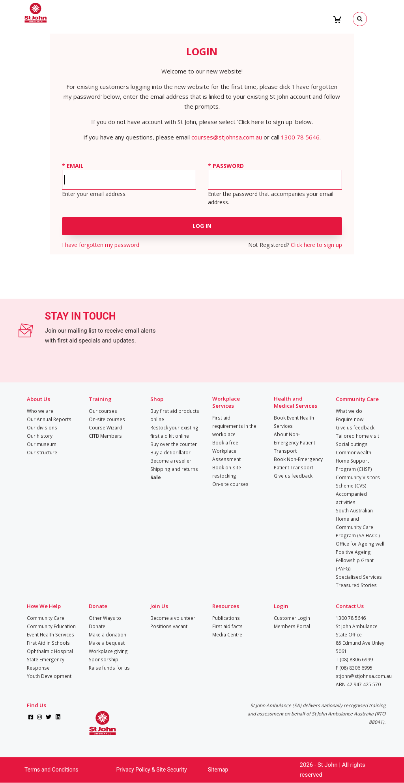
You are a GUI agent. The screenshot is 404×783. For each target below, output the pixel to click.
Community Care (357, 399)
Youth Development (49, 676)
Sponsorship (103, 659)
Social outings (352, 444)
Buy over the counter (173, 444)
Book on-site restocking (226, 471)
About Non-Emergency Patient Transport (294, 442)
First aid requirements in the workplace (234, 425)
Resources (225, 606)
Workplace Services (226, 402)
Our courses (103, 411)
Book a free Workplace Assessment (226, 450)
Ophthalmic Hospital (50, 651)
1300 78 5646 (300, 137)
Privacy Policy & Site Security (151, 769)
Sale (155, 477)
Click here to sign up (316, 244)
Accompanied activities (351, 498)
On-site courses (107, 419)
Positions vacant (168, 626)
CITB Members (105, 436)
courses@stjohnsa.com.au (226, 137)
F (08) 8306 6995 (354, 667)
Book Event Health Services (294, 421)
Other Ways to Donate (105, 622)
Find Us (36, 705)
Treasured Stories (356, 585)
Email (75, 165)
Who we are (40, 411)
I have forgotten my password (100, 244)
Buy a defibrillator (170, 452)
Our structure (42, 452)
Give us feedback (293, 475)
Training (100, 399)
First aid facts (227, 626)
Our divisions (42, 427)
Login (281, 606)
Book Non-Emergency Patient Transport (298, 463)
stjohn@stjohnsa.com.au (364, 676)
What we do (349, 411)
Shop (156, 399)
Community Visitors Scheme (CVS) (358, 481)
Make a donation (107, 634)
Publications (226, 618)
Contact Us (350, 606)
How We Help (44, 606)
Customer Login (292, 618)
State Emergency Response (45, 663)
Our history (39, 436)
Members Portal (292, 626)
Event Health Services (50, 634)
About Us (38, 399)
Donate (98, 606)
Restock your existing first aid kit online (174, 431)
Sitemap (218, 769)
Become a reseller (170, 460)
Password (228, 165)
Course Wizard (105, 427)
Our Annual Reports (49, 419)
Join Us (159, 606)
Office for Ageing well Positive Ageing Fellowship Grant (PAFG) (360, 556)
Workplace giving (108, 651)
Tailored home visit (357, 436)
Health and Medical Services (295, 402)
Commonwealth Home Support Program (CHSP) (354, 460)
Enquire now (349, 419)
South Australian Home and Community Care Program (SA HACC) (358, 522)
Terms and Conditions (51, 769)
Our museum (41, 444)
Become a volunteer (172, 618)
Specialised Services (359, 577)
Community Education (51, 626)
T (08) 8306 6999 (354, 659)
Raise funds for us (109, 667)
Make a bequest (107, 643)
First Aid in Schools (48, 643)
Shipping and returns (174, 469)
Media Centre (227, 634)
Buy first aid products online (174, 415)
